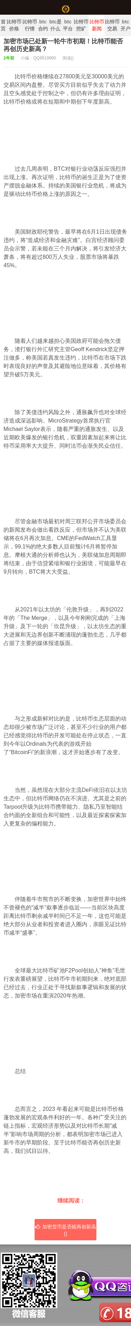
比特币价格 (14, 25)
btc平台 (68, 25)
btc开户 (125, 25)
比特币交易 (112, 25)
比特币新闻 (96, 25)
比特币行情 (29, 25)
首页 (3, 25)
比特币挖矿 (81, 25)
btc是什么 (55, 25)
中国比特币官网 (65, 7)
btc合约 (43, 25)
